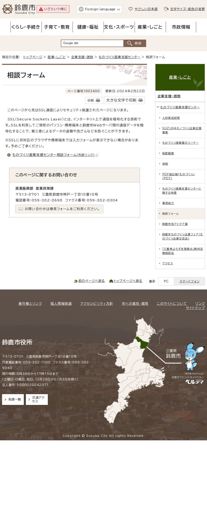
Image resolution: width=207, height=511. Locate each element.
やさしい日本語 (146, 9)
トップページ (32, 57)
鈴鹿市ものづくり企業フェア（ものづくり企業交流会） (182, 236)
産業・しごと (57, 57)
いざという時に (55, 9)
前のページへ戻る (91, 280)
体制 (165, 163)
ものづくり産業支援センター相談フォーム (55, 154)
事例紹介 (168, 203)
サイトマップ (195, 308)
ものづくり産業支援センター (120, 57)
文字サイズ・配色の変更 (187, 9)
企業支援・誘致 (82, 57)
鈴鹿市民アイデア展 (175, 224)
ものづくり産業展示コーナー (180, 143)
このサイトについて (172, 303)
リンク (200, 303)
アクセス (167, 263)
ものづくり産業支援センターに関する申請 (181, 190)
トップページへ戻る (128, 280)
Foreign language (100, 9)
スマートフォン (189, 281)
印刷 (91, 100)
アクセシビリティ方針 (96, 303)
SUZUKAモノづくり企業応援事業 (182, 130)
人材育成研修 (171, 118)
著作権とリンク (30, 303)
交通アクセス (38, 399)
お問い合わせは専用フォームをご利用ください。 (62, 209)
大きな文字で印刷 (121, 100)
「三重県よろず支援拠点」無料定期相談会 (182, 251)
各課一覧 (14, 399)
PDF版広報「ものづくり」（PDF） (178, 176)
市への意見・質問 (135, 303)
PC (166, 281)
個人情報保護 (61, 303)
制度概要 (168, 153)
